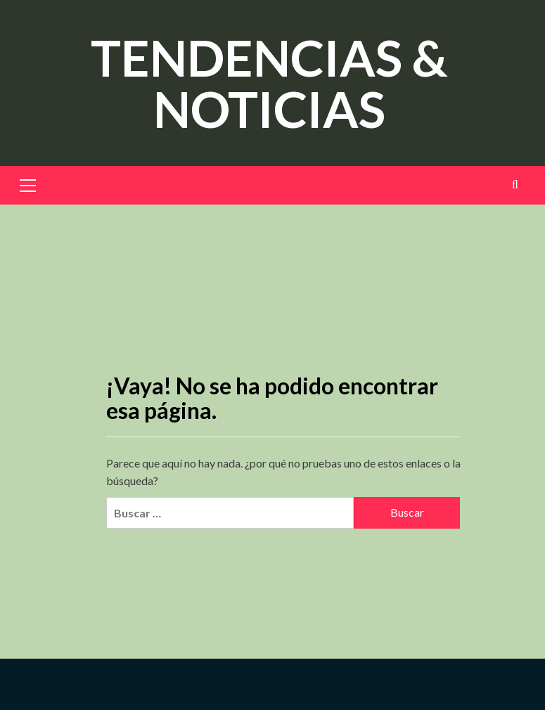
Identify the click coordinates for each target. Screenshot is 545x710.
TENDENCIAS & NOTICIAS (269, 82)
